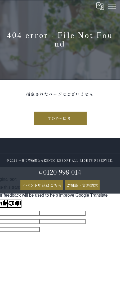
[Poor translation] (14, 204)
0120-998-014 (60, 171)
